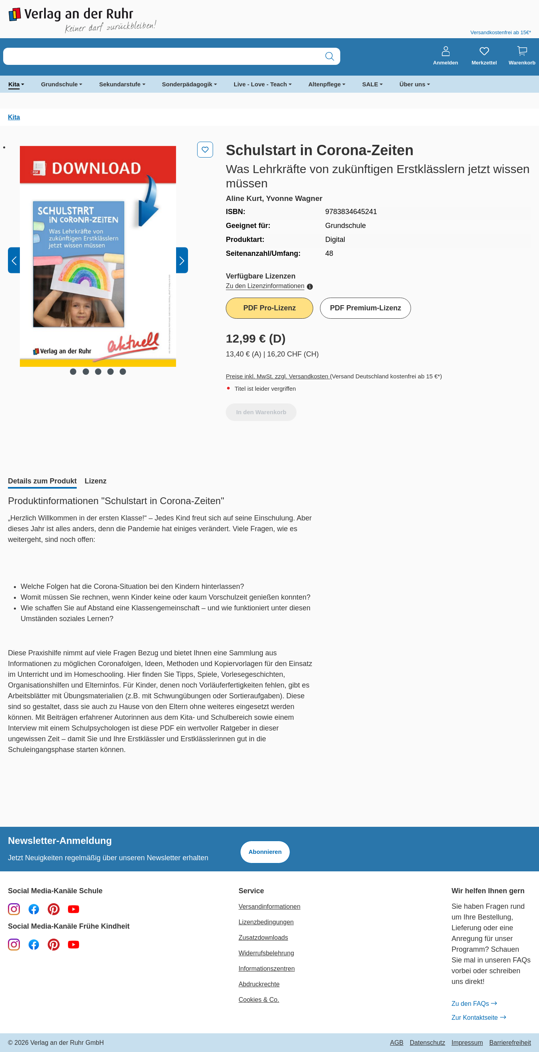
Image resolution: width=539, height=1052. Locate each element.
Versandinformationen (269, 906)
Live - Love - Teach (260, 84)
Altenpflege (324, 84)
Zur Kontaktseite (479, 1017)
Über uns (412, 84)
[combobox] (161, 56)
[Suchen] (329, 56)
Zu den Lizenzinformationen (269, 285)
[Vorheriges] (14, 260)
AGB (396, 1043)
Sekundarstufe (119, 84)
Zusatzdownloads (263, 937)
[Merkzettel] (484, 56)
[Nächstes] (182, 260)
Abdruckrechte (258, 984)
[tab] (42, 482)
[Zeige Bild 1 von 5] (73, 371)
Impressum (467, 1043)
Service (251, 891)
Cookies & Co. (258, 999)
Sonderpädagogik (187, 84)
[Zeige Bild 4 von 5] (110, 371)
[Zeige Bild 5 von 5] (123, 371)
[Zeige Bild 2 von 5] (85, 371)
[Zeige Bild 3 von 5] (98, 371)
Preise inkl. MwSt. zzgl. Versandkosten (278, 376)
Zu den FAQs (474, 1003)
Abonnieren (264, 851)
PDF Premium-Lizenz (365, 308)
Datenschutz (427, 1043)
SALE (370, 84)
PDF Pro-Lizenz (269, 308)
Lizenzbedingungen (266, 922)
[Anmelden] (446, 56)
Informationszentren (266, 968)
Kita (13, 84)
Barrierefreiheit (510, 1043)
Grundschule (59, 84)
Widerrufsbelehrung (266, 953)
